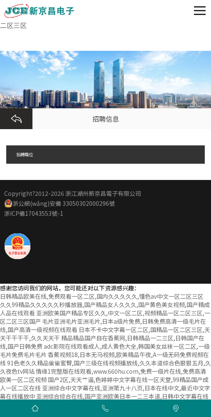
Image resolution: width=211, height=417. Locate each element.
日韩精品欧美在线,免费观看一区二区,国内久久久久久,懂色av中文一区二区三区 (102, 296)
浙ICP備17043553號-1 (33, 213)
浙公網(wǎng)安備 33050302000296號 (59, 203)
